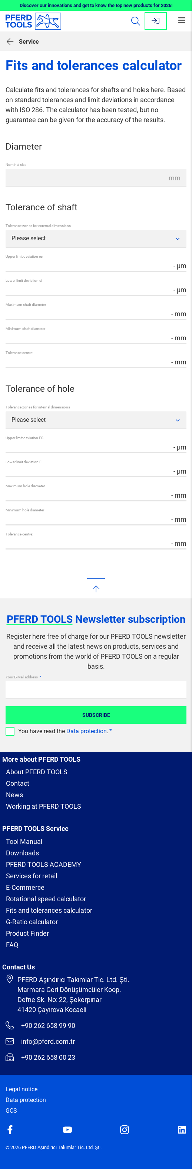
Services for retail (31, 876)
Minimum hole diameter (25, 510)
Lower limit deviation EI (24, 462)
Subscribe (96, 715)
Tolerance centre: (19, 353)
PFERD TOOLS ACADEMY (43, 864)
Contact (17, 783)
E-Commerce (25, 887)
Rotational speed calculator (46, 899)
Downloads (22, 853)
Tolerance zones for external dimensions (38, 226)
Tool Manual (24, 841)
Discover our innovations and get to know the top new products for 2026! (96, 5)
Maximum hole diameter (25, 486)
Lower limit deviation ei (24, 280)
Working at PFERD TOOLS (43, 806)
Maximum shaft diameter (26, 305)
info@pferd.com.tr (40, 1041)
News (14, 795)
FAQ (12, 945)
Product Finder (27, 933)
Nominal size (16, 165)
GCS (11, 1110)
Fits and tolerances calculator (49, 910)
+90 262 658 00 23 (40, 1057)
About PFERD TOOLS (36, 772)
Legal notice (21, 1089)
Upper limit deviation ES (24, 438)
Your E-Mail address (22, 677)
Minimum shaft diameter (25, 329)
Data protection (86, 731)
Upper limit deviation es (24, 256)
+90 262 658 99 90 (40, 1025)
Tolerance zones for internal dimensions (38, 407)
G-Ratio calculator (32, 922)
